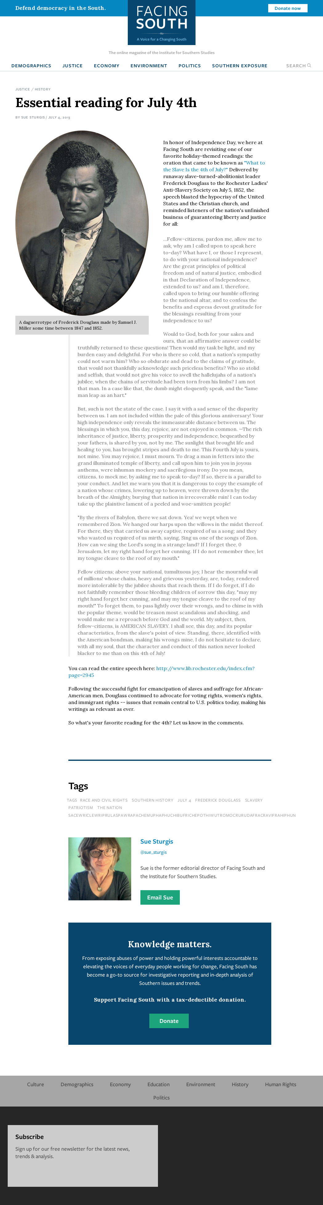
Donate (169, 1021)
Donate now (288, 8)
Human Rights (280, 1084)
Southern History (152, 800)
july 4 (184, 800)
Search (299, 65)
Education (158, 1084)
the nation (109, 807)
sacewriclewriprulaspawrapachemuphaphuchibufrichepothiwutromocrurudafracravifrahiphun (182, 815)
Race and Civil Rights (104, 800)
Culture (35, 1084)
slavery (254, 800)
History (43, 89)
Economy (106, 65)
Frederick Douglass (218, 800)
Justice (73, 65)
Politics (190, 65)
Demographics (31, 65)
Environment (149, 65)
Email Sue (160, 897)
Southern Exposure (240, 65)
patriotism (80, 807)
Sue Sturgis (33, 117)
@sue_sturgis (153, 852)
